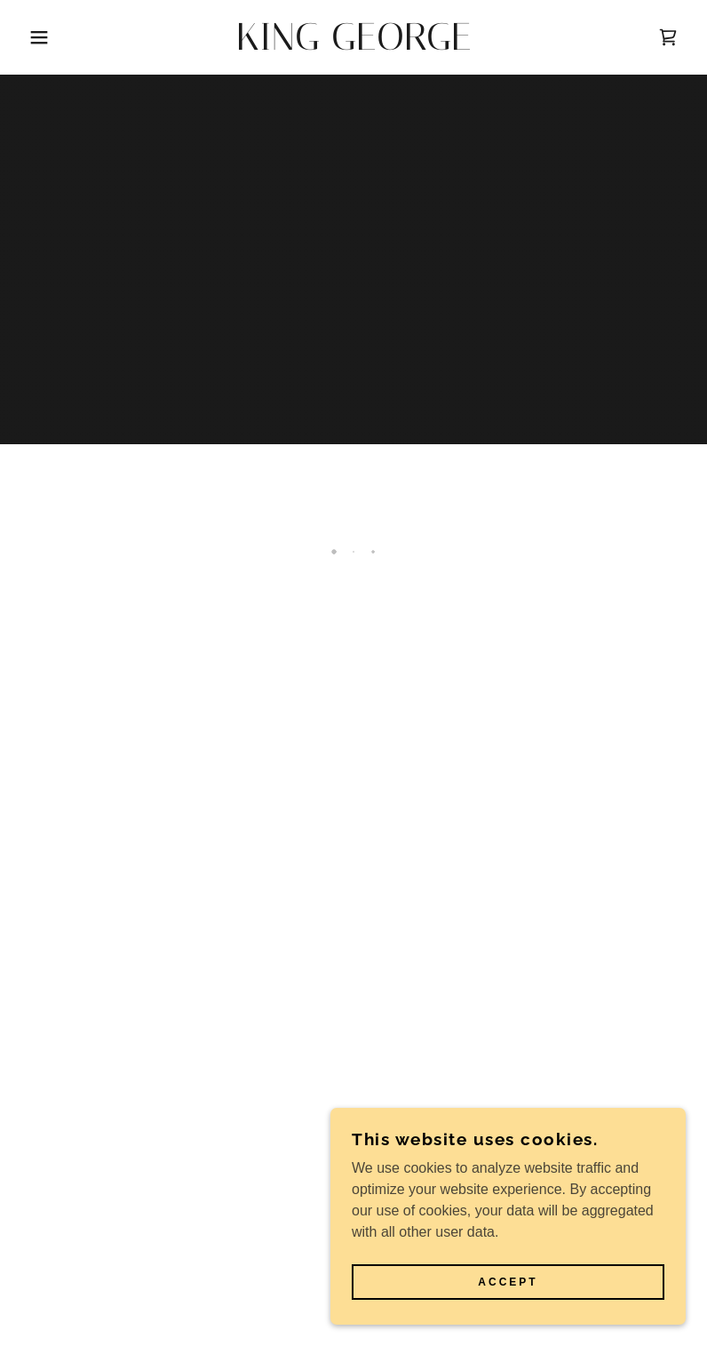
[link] (354, 44)
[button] (35, 37)
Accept (507, 1282)
